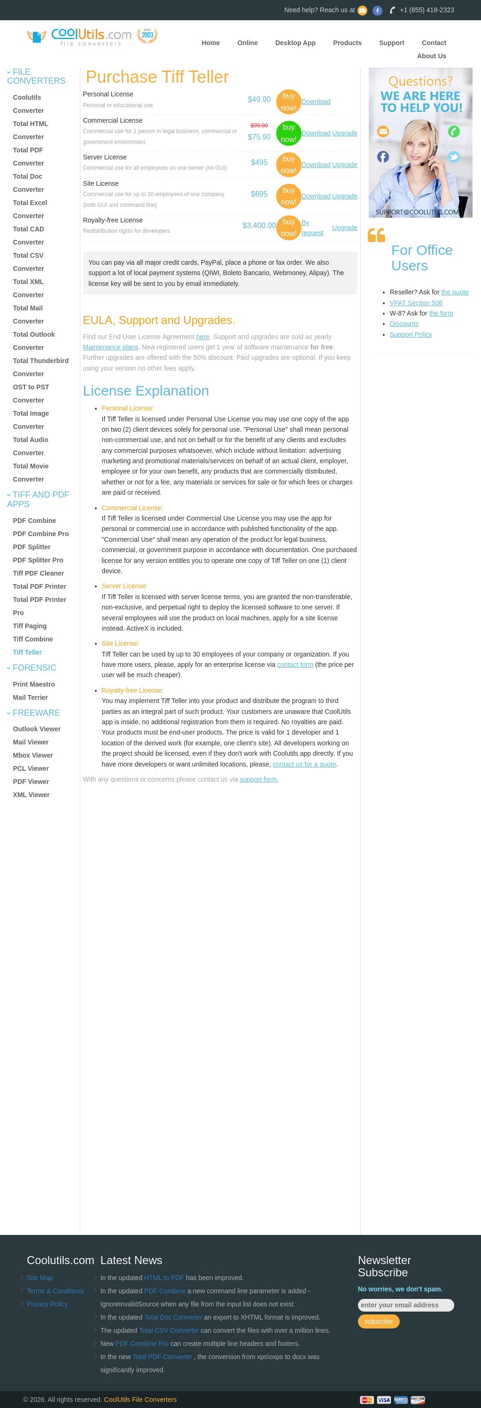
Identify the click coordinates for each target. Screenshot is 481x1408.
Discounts (404, 323)
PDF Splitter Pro (38, 560)
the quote (454, 292)
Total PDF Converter (163, 1357)
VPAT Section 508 (416, 303)
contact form (295, 664)
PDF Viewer (31, 781)
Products (347, 43)
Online (247, 43)
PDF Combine (34, 520)
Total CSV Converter (169, 1330)
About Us (431, 56)
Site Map (40, 1277)
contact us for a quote (304, 764)
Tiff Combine (33, 639)
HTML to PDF (164, 1277)
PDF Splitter (32, 547)
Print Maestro (34, 684)
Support (391, 43)
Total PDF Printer (39, 586)
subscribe (379, 1321)
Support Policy (411, 334)
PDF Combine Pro (41, 534)
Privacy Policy (47, 1304)
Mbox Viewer (33, 755)
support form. (259, 779)
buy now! (289, 102)
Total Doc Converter (174, 1317)
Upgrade (344, 133)
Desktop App (295, 43)
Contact (434, 43)
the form (441, 313)
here (202, 336)
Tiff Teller (27, 652)
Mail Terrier (30, 697)
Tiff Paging (30, 626)
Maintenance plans (111, 347)
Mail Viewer (31, 742)
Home (211, 43)
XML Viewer (31, 795)
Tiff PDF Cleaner (38, 573)
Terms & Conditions (55, 1291)
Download (316, 101)
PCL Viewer (31, 768)
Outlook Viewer (37, 729)
